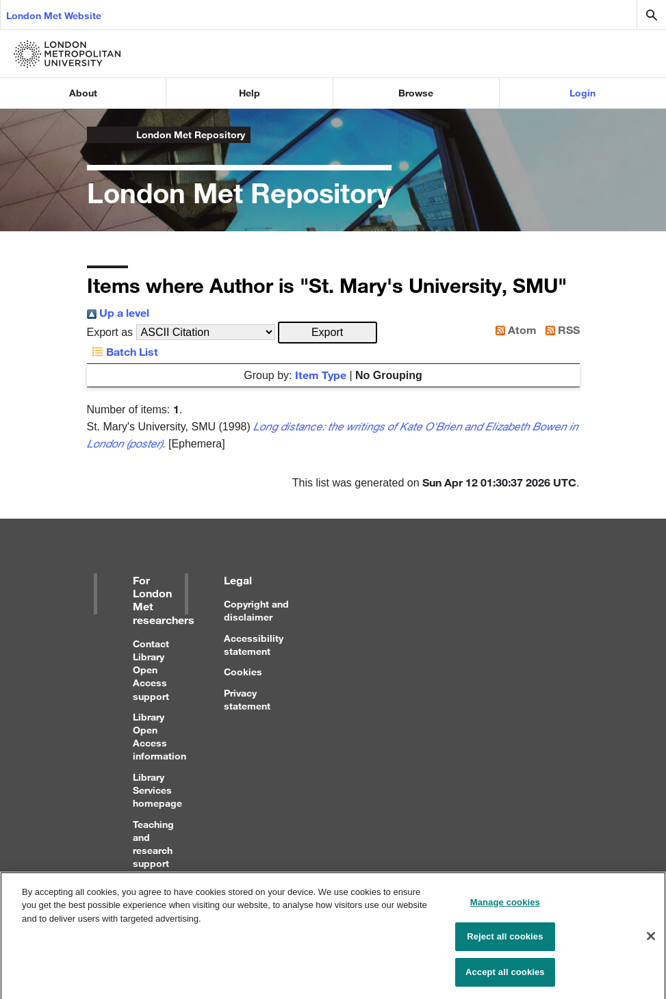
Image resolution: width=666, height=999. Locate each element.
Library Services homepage (157, 790)
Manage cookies (505, 908)
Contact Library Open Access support (151, 670)
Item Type (320, 374)
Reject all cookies (505, 942)
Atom (513, 329)
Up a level (118, 312)
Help (249, 93)
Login (582, 93)
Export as (110, 332)
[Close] (651, 941)
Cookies (243, 671)
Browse (415, 93)
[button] (327, 332)
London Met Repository (190, 134)
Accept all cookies (505, 978)
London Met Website (53, 15)
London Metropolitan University (98, 135)
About (83, 93)
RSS (560, 329)
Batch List (122, 351)
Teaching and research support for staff (153, 850)
